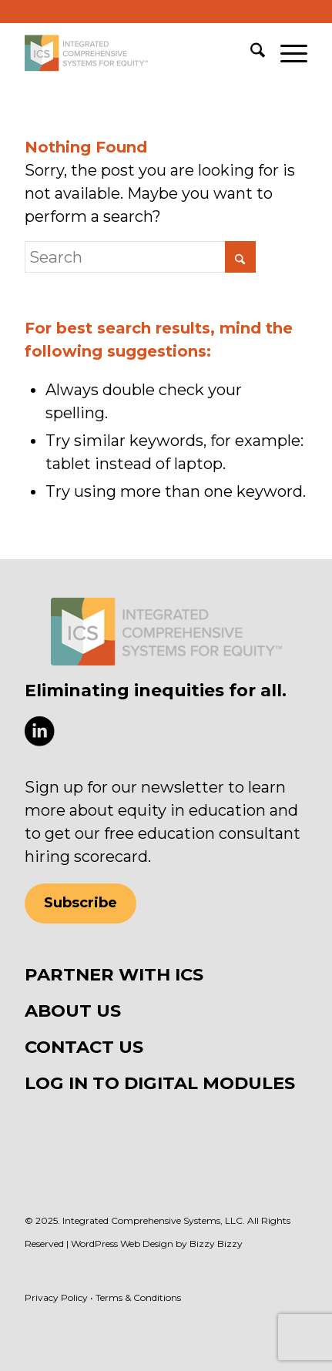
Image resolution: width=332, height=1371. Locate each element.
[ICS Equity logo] (166, 631)
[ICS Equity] (137, 53)
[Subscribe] (80, 903)
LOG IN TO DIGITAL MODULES (160, 1083)
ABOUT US (73, 1010)
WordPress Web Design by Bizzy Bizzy (157, 1243)
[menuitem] (250, 53)
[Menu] (286, 53)
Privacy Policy (56, 1297)
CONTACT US (84, 1047)
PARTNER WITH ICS (114, 974)
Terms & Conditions (138, 1297)
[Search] (250, 53)
